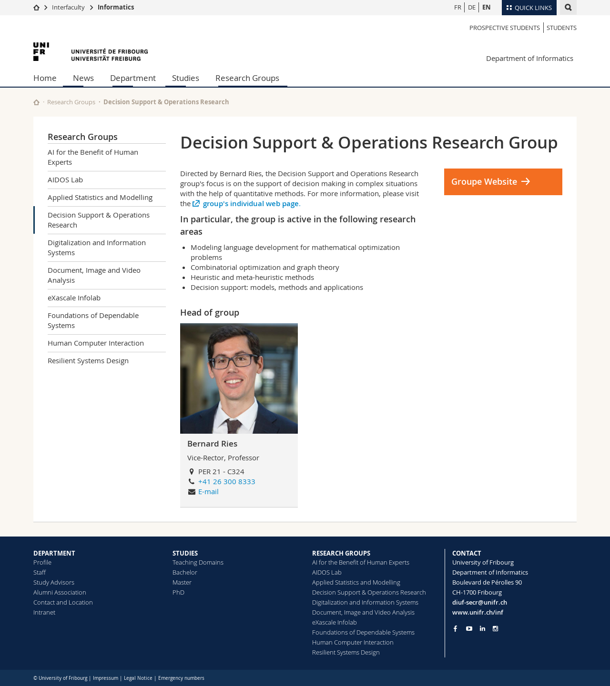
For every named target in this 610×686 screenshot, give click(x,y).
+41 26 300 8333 (226, 481)
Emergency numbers (181, 678)
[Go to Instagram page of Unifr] (495, 629)
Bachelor (185, 572)
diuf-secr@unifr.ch (479, 602)
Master (182, 582)
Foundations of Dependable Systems (93, 320)
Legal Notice (138, 678)
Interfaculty (68, 7)
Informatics (116, 7)
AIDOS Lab (65, 179)
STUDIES (185, 553)
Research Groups (247, 77)
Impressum (105, 678)
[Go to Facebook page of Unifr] (455, 628)
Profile (42, 562)
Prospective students (504, 27)
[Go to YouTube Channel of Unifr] (469, 629)
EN (486, 7)
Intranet (44, 612)
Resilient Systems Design (88, 360)
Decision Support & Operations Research (99, 219)
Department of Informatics (529, 58)
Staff (39, 572)
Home (45, 77)
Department (133, 77)
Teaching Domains (198, 562)
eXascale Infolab (74, 297)
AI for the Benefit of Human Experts (93, 157)
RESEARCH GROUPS (341, 553)
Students (562, 27)
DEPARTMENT (54, 553)
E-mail (208, 491)
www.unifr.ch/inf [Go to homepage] (477, 612)
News (83, 77)
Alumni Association (59, 592)
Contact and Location (63, 602)
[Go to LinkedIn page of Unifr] (482, 629)
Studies (185, 77)
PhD (178, 592)
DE (472, 7)
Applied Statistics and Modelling (100, 197)
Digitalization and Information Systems (97, 247)
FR (457, 7)
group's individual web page (251, 204)
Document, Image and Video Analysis (94, 275)
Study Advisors (53, 582)
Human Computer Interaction (96, 343)
